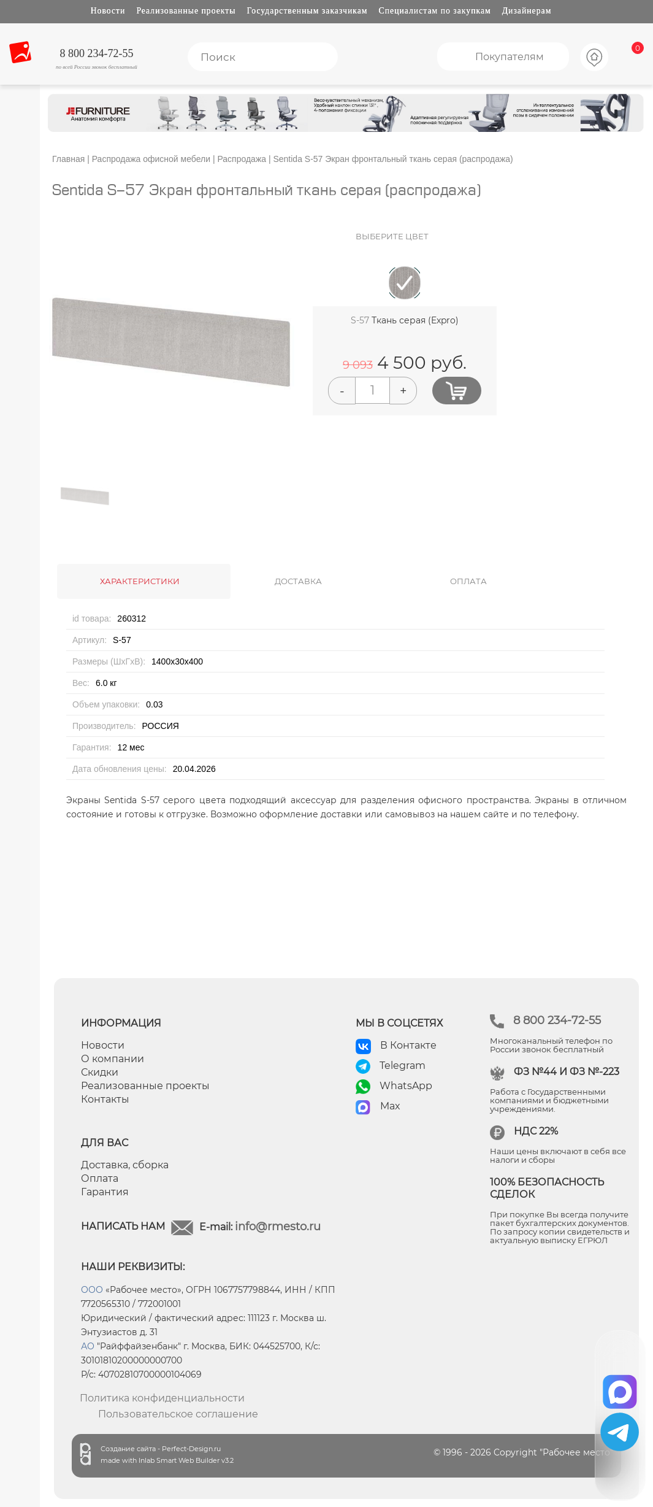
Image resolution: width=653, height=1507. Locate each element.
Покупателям (509, 57)
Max (390, 1106)
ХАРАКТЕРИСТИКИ (140, 581)
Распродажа (241, 159)
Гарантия (105, 1192)
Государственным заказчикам (307, 10)
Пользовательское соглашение (178, 1414)
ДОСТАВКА (298, 581)
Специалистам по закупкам (435, 10)
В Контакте (408, 1045)
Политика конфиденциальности (162, 1398)
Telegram (403, 1065)
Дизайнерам (527, 10)
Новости (108, 10)
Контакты (105, 1099)
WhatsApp (406, 1086)
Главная (68, 159)
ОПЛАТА (468, 581)
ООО (92, 1289)
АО (87, 1346)
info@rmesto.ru (278, 1226)
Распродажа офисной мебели (151, 159)
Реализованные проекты (185, 10)
